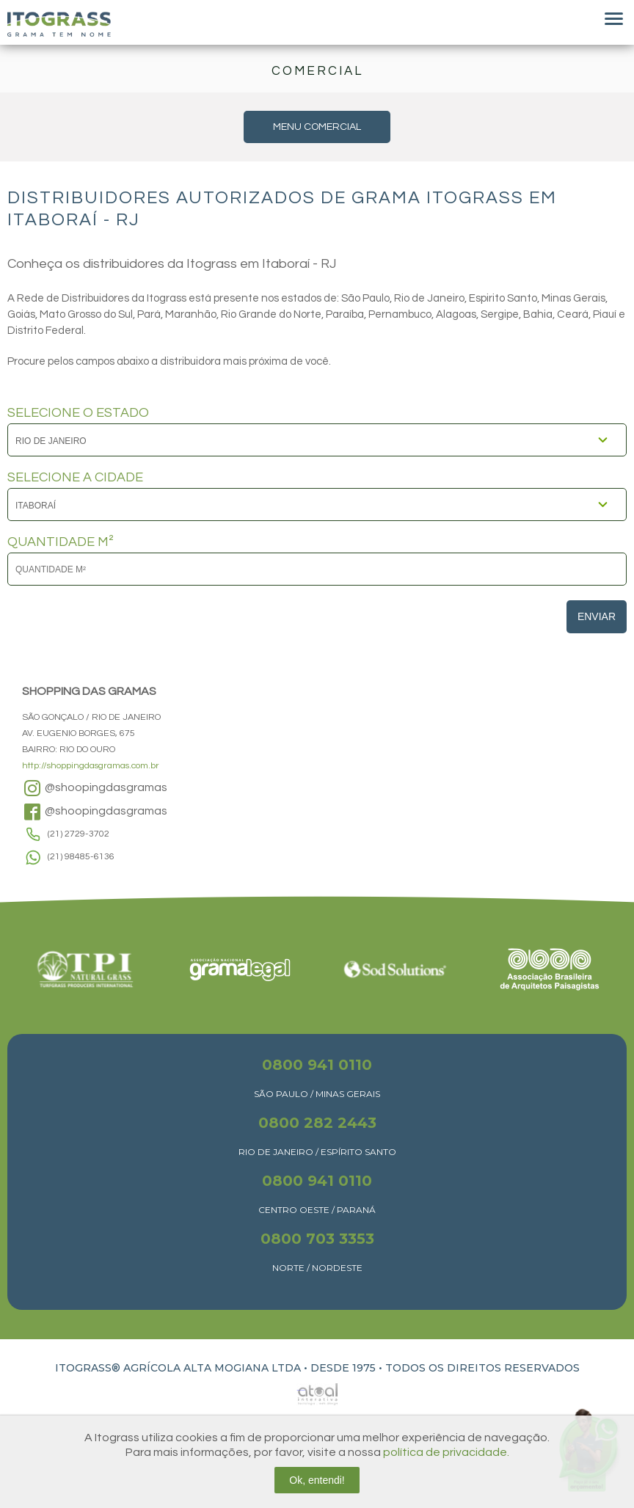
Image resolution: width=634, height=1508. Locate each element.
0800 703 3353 (317, 1238)
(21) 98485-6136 (81, 857)
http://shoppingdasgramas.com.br (90, 766)
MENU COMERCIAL (317, 127)
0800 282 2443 (317, 1123)
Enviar (596, 616)
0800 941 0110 (317, 1065)
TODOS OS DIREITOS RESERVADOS (482, 1367)
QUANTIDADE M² (60, 542)
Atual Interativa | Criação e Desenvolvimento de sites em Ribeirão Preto (300, 1390)
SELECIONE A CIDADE (75, 477)
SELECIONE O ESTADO (78, 413)
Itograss (59, 24)
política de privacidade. (446, 1452)
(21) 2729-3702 (78, 834)
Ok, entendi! (317, 1480)
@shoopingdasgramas (94, 788)
